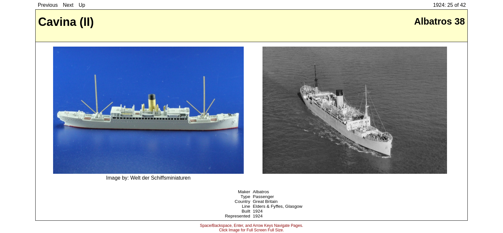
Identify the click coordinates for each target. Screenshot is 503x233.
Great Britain (265, 201)
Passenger (263, 196)
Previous (48, 5)
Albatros (261, 191)
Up (82, 5)
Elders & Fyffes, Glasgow (277, 206)
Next (68, 5)
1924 (258, 211)
